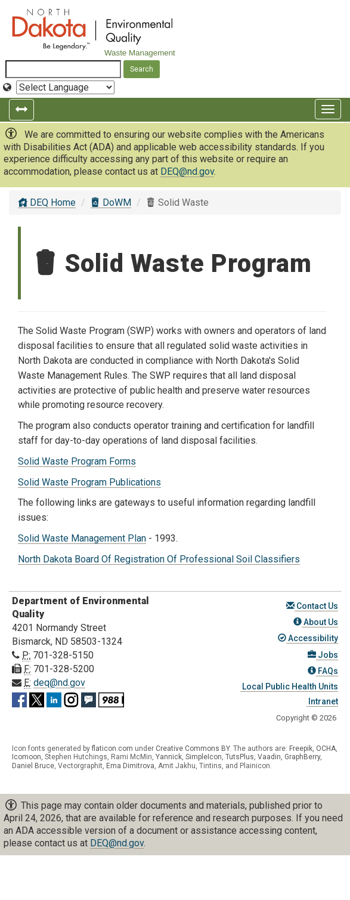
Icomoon (26, 757)
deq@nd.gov (59, 682)
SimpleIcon (203, 757)
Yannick (169, 757)
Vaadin (269, 757)
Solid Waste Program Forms (77, 461)
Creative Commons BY (193, 748)
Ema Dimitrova (130, 766)
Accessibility (308, 638)
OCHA (326, 748)
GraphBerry (302, 757)
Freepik (300, 748)
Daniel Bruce (33, 766)
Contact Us (312, 606)
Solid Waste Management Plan (82, 538)
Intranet (322, 701)
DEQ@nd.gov (187, 171)
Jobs (323, 655)
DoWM (111, 202)
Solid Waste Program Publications (89, 482)
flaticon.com (112, 748)
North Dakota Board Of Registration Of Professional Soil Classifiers (159, 559)
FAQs (323, 671)
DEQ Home (47, 202)
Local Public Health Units (289, 686)
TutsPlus (239, 757)
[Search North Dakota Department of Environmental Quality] (63, 69)
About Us (315, 622)
